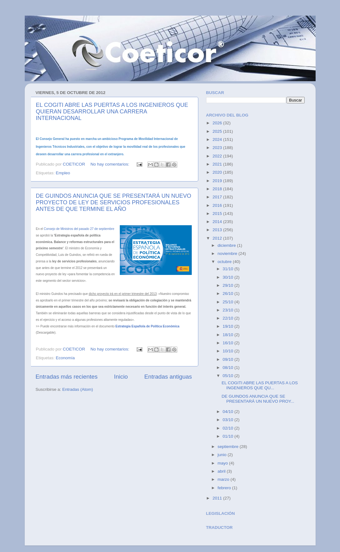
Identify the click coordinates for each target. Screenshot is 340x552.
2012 (217, 238)
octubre (225, 261)
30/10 (229, 277)
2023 (217, 147)
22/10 (229, 318)
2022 (217, 156)
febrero (225, 487)
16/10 (229, 343)
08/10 (229, 367)
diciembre (227, 245)
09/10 (229, 359)
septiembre (229, 446)
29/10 (229, 285)
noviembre (228, 253)
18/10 (229, 334)
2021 (217, 164)
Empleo (63, 173)
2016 (217, 205)
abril (222, 471)
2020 (217, 172)
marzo (224, 479)
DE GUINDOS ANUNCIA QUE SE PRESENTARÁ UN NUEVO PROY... (257, 399)
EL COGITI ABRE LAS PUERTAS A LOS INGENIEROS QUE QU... (259, 385)
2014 (217, 221)
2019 (217, 180)
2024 (217, 139)
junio (223, 454)
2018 (217, 188)
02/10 (229, 428)
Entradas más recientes (67, 376)
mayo (223, 463)
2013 (217, 229)
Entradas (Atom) (77, 389)
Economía (65, 358)
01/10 (229, 436)
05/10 (229, 375)
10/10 (229, 351)
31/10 (229, 268)
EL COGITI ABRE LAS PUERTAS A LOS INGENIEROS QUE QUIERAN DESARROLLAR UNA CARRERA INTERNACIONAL (112, 111)
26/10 (229, 293)
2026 (217, 123)
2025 (217, 131)
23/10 (229, 310)
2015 (217, 213)
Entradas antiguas (168, 376)
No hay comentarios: (110, 164)
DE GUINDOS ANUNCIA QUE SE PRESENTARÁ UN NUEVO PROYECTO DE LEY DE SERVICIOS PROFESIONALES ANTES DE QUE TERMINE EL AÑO (113, 202)
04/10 (229, 411)
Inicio (121, 376)
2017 (217, 197)
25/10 (229, 302)
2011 (217, 498)
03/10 (229, 419)
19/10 (229, 326)
